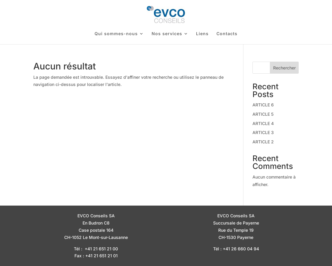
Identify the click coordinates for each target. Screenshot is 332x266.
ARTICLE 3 (263, 132)
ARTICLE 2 (263, 141)
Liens (202, 34)
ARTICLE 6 (263, 104)
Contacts (226, 34)
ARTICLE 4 (263, 123)
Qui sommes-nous (116, 34)
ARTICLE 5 (262, 114)
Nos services (167, 34)
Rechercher (284, 67)
